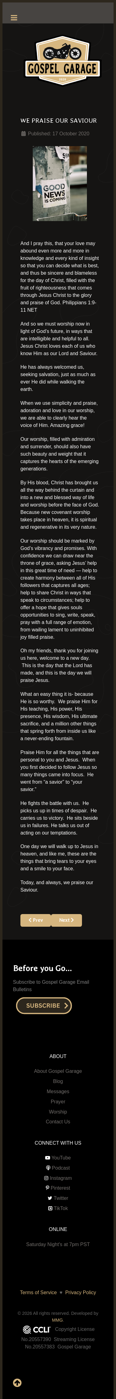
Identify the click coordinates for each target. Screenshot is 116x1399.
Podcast (61, 1168)
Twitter (61, 1198)
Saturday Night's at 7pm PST (58, 1244)
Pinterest (60, 1188)
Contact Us (58, 1121)
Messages (58, 1091)
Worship (58, 1111)
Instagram (61, 1178)
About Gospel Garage (58, 1071)
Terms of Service (38, 1292)
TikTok (61, 1208)
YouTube (61, 1157)
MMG (57, 1320)
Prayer (58, 1101)
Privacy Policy (79, 1292)
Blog (58, 1081)
